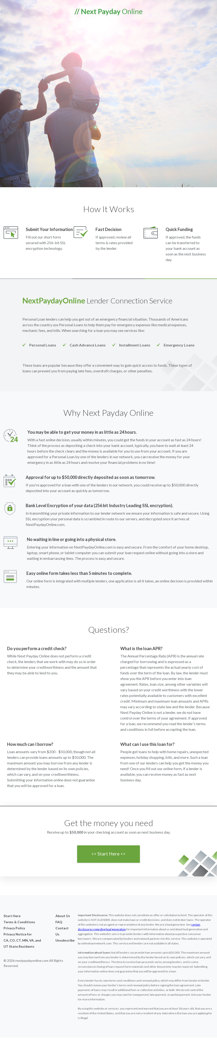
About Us (62, 916)
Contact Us (62, 932)
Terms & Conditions (19, 922)
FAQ (58, 922)
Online (109, 11)
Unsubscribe (63, 941)
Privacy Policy (14, 929)
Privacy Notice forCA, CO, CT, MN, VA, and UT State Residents (22, 941)
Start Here (12, 916)
